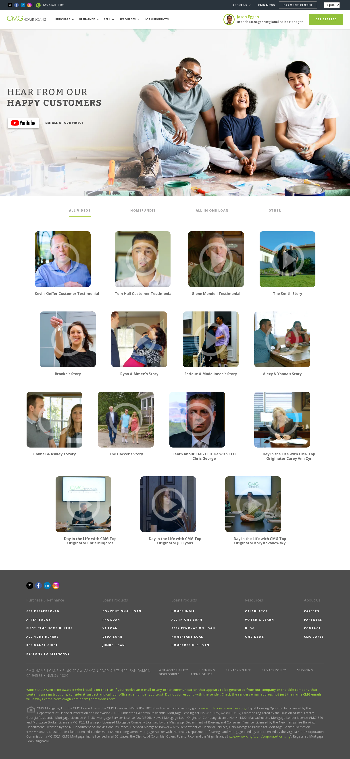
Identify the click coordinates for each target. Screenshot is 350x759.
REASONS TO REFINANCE (48, 654)
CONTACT (312, 628)
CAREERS (311, 611)
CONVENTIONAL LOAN (122, 611)
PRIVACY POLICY (274, 670)
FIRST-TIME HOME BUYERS (49, 628)
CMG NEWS (266, 5)
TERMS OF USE (201, 674)
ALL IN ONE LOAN (187, 620)
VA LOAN (110, 628)
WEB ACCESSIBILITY (173, 670)
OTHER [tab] (275, 210)
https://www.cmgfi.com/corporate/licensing (259, 736)
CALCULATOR (256, 611)
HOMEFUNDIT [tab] (143, 210)
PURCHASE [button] (64, 19)
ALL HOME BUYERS (42, 637)
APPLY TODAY (38, 620)
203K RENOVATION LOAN (193, 628)
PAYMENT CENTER (297, 5)
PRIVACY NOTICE (238, 670)
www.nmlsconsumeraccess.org (223, 708)
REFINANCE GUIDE (42, 645)
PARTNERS (313, 620)
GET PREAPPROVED (43, 611)
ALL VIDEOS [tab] (80, 210)
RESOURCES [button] (129, 19)
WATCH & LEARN (259, 620)
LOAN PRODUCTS (157, 19)
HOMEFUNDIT (183, 611)
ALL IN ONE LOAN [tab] (212, 210)
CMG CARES (314, 637)
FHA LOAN (111, 620)
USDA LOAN (112, 637)
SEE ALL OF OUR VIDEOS (64, 123)
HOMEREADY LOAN (187, 637)
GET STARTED (326, 19)
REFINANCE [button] (89, 19)
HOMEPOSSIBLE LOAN (190, 645)
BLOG (250, 628)
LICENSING (207, 670)
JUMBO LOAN (113, 645)
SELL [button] (109, 19)
